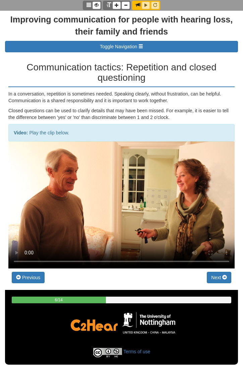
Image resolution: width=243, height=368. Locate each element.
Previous (28, 277)
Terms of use (136, 351)
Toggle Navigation (121, 46)
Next (219, 277)
